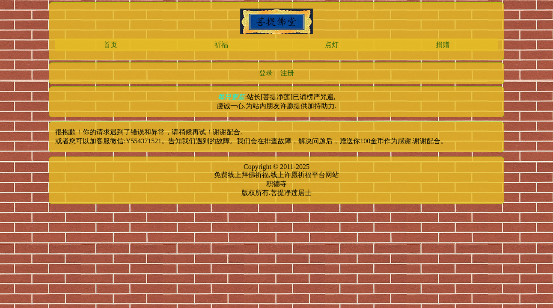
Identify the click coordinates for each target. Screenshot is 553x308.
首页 (110, 44)
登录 (266, 73)
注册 (287, 73)
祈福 (221, 44)
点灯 (332, 44)
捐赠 (442, 44)
